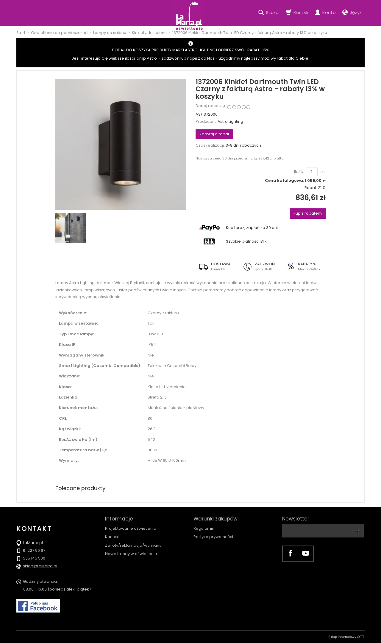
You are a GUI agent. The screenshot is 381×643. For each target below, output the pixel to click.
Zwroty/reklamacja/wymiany (133, 545)
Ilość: (299, 171)
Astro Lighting (230, 121)
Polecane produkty (80, 488)
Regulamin (203, 528)
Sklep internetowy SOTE (346, 637)
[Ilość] (312, 172)
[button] (217, 266)
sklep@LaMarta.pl (40, 566)
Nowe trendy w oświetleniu (131, 554)
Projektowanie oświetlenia (130, 528)
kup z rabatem (307, 213)
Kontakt (112, 537)
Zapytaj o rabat (214, 134)
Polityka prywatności (213, 537)
